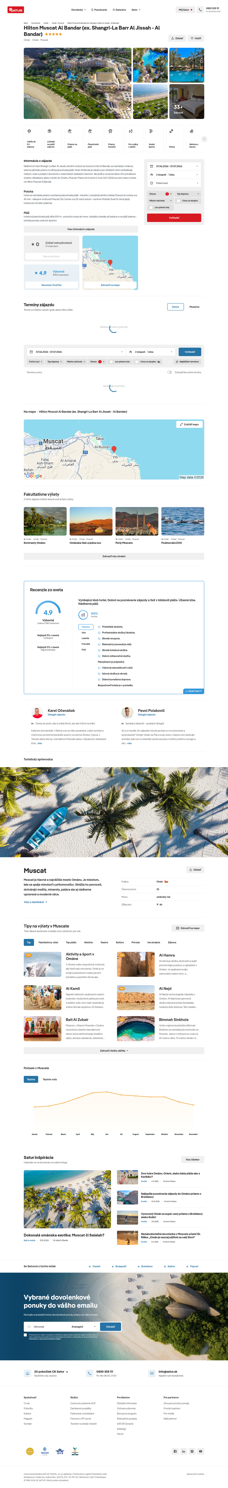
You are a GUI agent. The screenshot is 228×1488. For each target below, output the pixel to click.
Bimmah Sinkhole (174, 1019)
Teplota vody (50, 1079)
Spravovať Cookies (195, 1474)
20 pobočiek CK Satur (51, 1371)
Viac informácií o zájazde (81, 229)
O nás (27, 1403)
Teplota (31, 1079)
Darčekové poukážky (80, 1408)
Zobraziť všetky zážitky (114, 1050)
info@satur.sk (168, 1371)
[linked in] (183, 1451)
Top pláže (71, 942)
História (88, 942)
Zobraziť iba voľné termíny (188, 372)
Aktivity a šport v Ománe (80, 956)
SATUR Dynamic (125, 1423)
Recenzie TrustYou (52, 285)
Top (29, 942)
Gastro (104, 942)
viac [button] (39, 743)
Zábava (172, 942)
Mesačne (194, 306)
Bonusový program (127, 1413)
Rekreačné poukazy (127, 1418)
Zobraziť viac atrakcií (114, 556)
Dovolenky (78, 9)
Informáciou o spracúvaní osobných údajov (45, 1339)
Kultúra (120, 942)
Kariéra (27, 1413)
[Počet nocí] (174, 183)
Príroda (136, 942)
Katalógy (121, 1428)
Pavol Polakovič (151, 710)
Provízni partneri (172, 1408)
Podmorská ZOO (171, 543)
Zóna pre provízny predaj (176, 1403)
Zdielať (177, 38)
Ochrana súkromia (126, 1408)
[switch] (169, 372)
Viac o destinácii (35, 902)
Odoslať (110, 1326)
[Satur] (16, 9)
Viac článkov (193, 1159)
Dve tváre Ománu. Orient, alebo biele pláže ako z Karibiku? (170, 1175)
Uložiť (196, 38)
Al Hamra (167, 955)
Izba (84, 632)
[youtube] (200, 1451)
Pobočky (28, 1408)
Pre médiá (169, 1413)
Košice (169, 1266)
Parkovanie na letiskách (82, 1413)
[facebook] (175, 1451)
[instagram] (192, 1451)
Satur (136, 9)
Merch (120, 1433)
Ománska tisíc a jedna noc (85, 543)
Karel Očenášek (61, 710)
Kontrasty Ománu (34, 543)
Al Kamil (73, 988)
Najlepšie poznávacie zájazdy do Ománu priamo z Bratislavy (171, 1195)
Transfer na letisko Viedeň (83, 1423)
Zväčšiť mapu (189, 424)
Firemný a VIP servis (80, 1418)
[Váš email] (46, 1326)
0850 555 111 (104, 1371)
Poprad (192, 1266)
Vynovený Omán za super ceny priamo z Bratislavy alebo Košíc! (172, 1215)
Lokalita (85, 638)
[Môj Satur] (185, 9)
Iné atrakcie (154, 942)
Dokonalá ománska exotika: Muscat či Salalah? (64, 1235)
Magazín (28, 1418)
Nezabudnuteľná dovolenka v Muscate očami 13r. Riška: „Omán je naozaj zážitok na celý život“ (171, 1235)
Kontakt (28, 1423)
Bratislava (145, 1266)
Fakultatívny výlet (48, 942)
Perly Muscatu (124, 543)
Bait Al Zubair (77, 1019)
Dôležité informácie (127, 1403)
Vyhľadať (174, 217)
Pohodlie (86, 644)
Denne (175, 306)
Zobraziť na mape (188, 928)
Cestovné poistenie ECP (83, 1403)
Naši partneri (170, 1418)
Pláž (84, 649)
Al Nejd (165, 988)
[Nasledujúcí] (204, 139)
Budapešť (119, 1266)
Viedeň (94, 1266)
